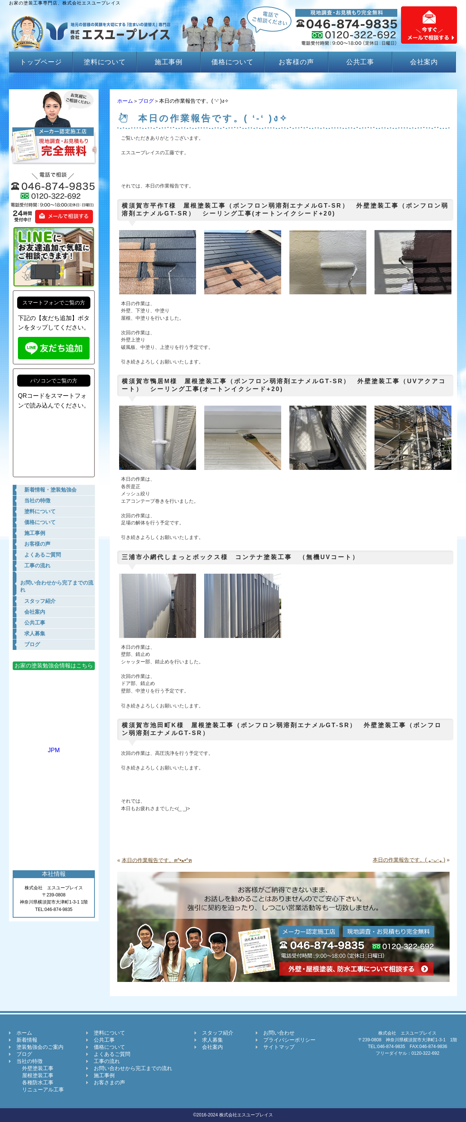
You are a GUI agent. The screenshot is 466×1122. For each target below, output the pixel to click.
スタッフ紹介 (217, 1033)
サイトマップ (279, 1047)
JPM (53, 746)
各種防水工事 (34, 1082)
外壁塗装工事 (34, 1068)
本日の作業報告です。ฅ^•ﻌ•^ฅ (157, 860)
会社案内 (424, 62)
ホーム (125, 101)
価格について (232, 62)
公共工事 (360, 62)
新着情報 (26, 1040)
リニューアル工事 (40, 1089)
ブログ (146, 101)
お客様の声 (296, 62)
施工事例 (169, 62)
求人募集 (212, 1040)
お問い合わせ (279, 1033)
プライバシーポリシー (289, 1040)
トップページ (41, 62)
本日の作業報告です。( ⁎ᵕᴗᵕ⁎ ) (409, 860)
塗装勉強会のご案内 (39, 1047)
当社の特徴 (29, 1061)
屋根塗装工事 (34, 1075)
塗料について (105, 62)
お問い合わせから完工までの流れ (133, 1068)
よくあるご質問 (112, 1054)
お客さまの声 (109, 1082)
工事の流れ (107, 1061)
